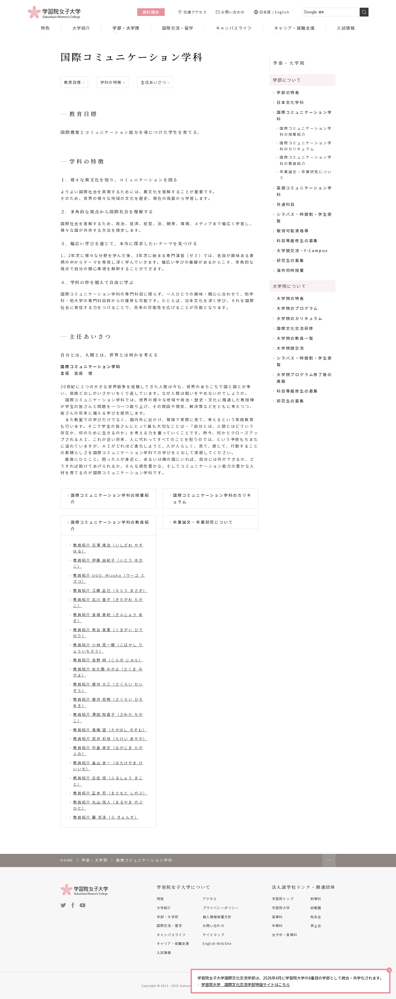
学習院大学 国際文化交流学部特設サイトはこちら (245, 984)
